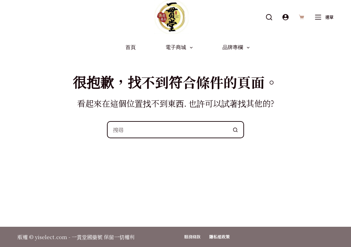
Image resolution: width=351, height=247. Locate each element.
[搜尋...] (167, 129)
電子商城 (180, 48)
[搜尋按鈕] (235, 129)
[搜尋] (269, 17)
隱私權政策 (219, 236)
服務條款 (192, 236)
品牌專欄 (237, 48)
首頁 (130, 47)
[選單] (324, 17)
